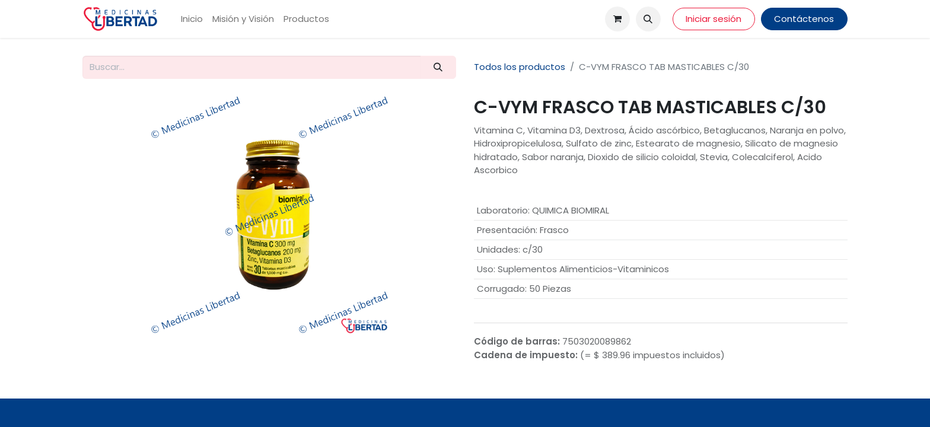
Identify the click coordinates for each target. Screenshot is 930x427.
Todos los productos (519, 66)
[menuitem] (192, 19)
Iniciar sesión (713, 18)
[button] (648, 19)
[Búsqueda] (438, 67)
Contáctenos (804, 18)
